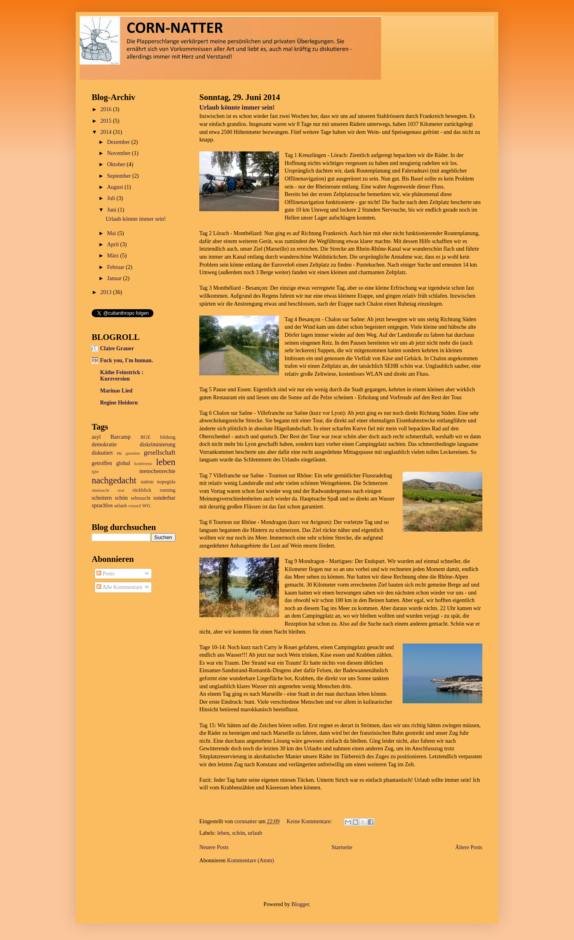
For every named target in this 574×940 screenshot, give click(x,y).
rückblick (141, 490)
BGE (145, 437)
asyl (96, 437)
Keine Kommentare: (310, 821)
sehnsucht (141, 498)
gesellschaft (159, 452)
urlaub (255, 833)
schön (238, 833)
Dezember (119, 142)
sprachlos (102, 505)
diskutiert (102, 453)
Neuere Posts (214, 847)
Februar (116, 267)
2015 (106, 121)
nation (147, 482)
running (167, 490)
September (119, 176)
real (121, 490)
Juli (111, 198)
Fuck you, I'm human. (126, 360)
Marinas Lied (116, 391)
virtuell (134, 505)
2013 (106, 292)
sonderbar (164, 498)
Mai (112, 233)
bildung (167, 437)
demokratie (104, 444)
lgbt (95, 471)
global (123, 463)
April (113, 244)
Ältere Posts (468, 847)
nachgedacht (114, 480)
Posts (105, 574)
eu (119, 453)
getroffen (102, 463)
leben (223, 833)
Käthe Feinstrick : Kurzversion (122, 375)
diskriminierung (157, 444)
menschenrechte (157, 471)
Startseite (342, 847)
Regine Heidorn (119, 403)
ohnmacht (100, 490)
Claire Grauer (117, 348)
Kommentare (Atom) (250, 860)
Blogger (300, 904)
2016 (106, 109)
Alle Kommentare (119, 587)
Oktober (116, 164)
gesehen (133, 453)
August (115, 187)
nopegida (166, 482)
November (119, 153)
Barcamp (120, 437)
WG (146, 505)
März (113, 256)
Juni (112, 210)
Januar (115, 278)
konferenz (143, 463)
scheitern (102, 498)
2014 (106, 132)
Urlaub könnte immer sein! (237, 107)
